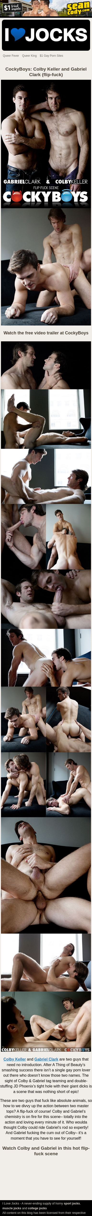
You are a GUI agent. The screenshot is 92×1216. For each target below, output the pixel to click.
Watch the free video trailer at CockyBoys (46, 333)
